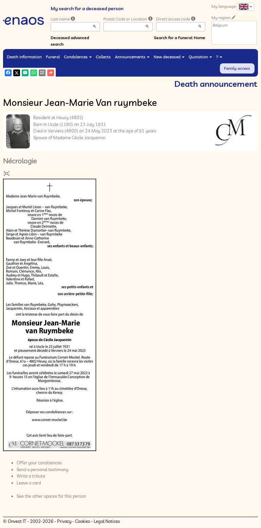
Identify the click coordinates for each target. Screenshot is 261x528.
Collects (103, 56)
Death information (24, 56)
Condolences (78, 56)
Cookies (82, 521)
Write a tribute (31, 476)
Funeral (53, 56)
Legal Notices (107, 521)
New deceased (169, 56)
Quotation (200, 56)
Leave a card (29, 482)
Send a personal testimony (42, 469)
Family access (237, 68)
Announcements (132, 56)
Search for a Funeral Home (179, 37)
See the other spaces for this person (51, 496)
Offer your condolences (39, 462)
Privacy (64, 521)
